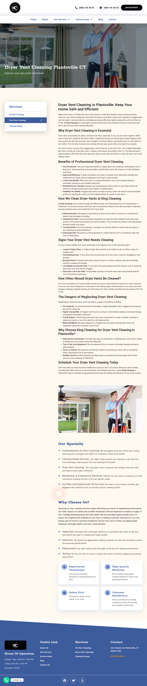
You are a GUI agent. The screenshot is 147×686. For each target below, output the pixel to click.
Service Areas (84, 19)
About (45, 19)
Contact (112, 19)
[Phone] (6, 680)
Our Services (62, 19)
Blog (100, 19)
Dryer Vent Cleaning (17, 120)
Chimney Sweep (16, 126)
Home (33, 19)
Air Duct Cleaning (16, 114)
